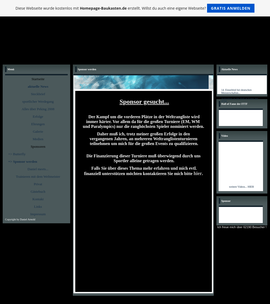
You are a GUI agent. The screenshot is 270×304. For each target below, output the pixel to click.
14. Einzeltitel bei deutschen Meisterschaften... (236, 92)
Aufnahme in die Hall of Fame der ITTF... (239, 101)
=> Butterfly (17, 154)
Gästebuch (38, 192)
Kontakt (38, 199)
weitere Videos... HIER (241, 186)
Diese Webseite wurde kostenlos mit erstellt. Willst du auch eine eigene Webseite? (135, 8)
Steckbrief (38, 94)
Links (38, 207)
